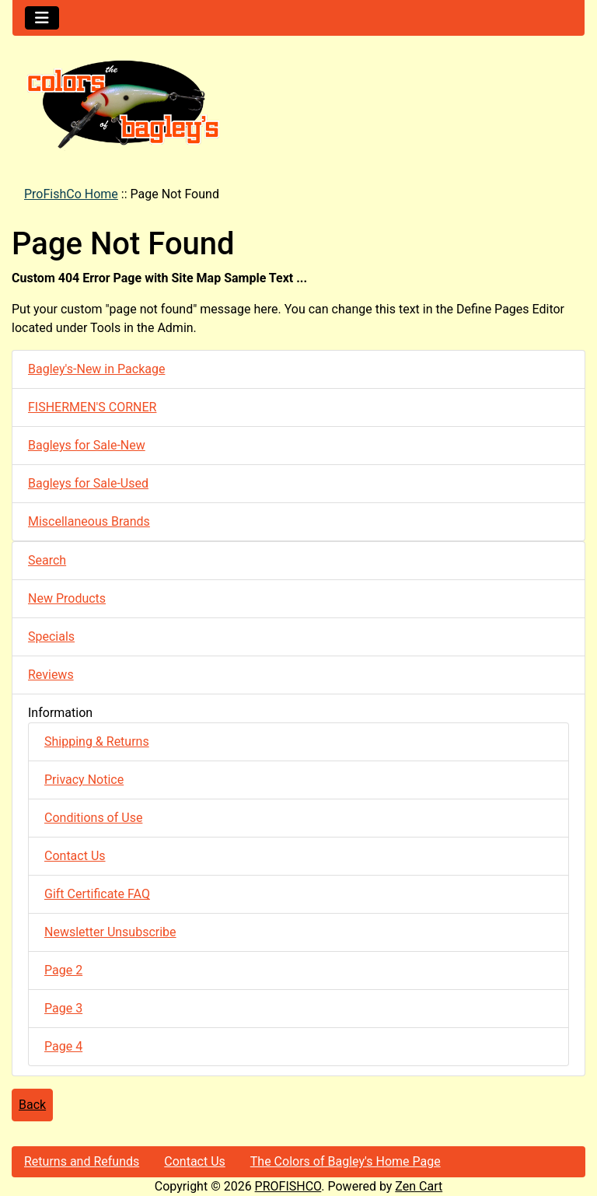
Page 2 (63, 970)
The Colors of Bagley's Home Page (345, 1161)
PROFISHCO (288, 1186)
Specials (51, 636)
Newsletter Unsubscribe (110, 932)
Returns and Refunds (81, 1161)
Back (32, 1104)
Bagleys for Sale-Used (88, 483)
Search (47, 560)
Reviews (51, 674)
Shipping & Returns (96, 741)
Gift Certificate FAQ (97, 894)
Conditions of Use (93, 817)
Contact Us (75, 855)
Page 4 (63, 1046)
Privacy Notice (84, 779)
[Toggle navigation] (42, 18)
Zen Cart (418, 1186)
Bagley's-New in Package (96, 369)
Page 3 (63, 1008)
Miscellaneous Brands (89, 521)
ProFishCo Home (71, 194)
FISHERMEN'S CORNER (92, 407)
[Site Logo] (298, 103)
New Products (67, 598)
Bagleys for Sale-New (86, 445)
